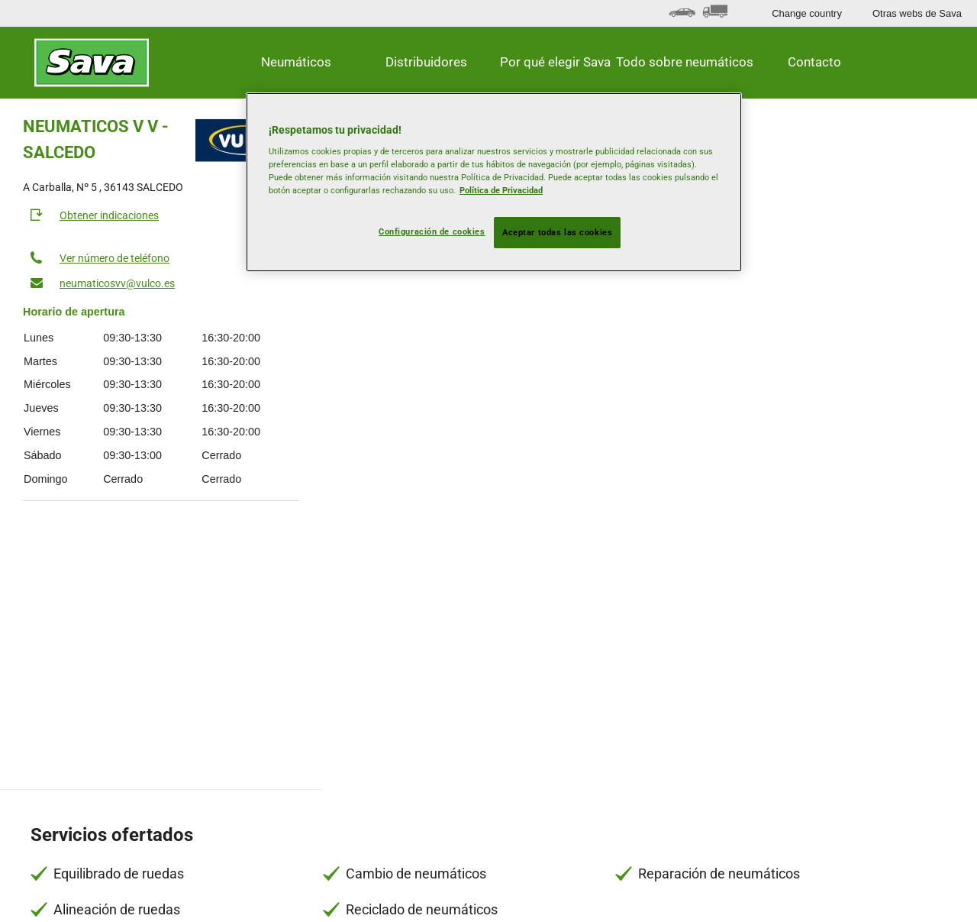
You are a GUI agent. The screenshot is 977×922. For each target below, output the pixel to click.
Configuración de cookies (432, 231)
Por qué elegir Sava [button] (555, 62)
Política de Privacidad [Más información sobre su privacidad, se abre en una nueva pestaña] (501, 190)
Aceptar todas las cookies (557, 232)
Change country (807, 13)
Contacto (814, 62)
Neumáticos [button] (296, 62)
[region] (494, 182)
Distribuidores (426, 62)
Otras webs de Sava (917, 13)
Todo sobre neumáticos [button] (685, 62)
